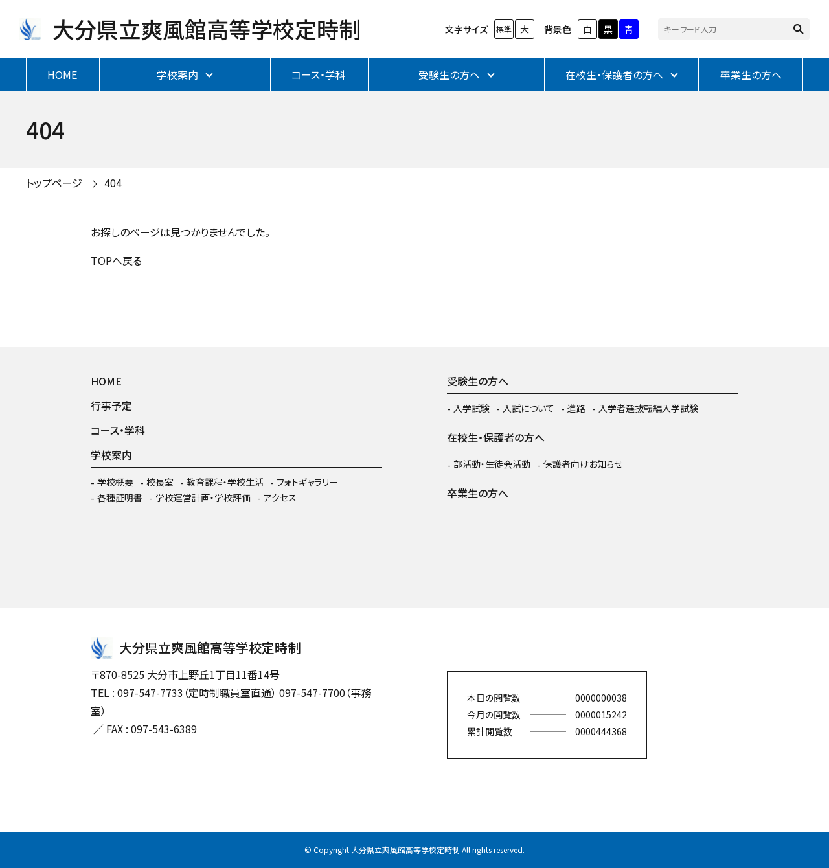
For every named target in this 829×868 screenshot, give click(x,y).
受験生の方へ (449, 74)
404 (113, 182)
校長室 (160, 481)
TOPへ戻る (116, 260)
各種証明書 (119, 497)
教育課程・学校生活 (225, 481)
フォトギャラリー (307, 481)
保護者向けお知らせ (582, 463)
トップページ (54, 182)
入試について (528, 408)
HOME (62, 74)
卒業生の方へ (751, 74)
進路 (576, 408)
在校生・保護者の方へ (614, 74)
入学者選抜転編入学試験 (648, 408)
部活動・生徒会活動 (491, 463)
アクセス (280, 497)
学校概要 (115, 481)
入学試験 (471, 408)
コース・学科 (318, 74)
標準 (504, 28)
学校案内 (177, 74)
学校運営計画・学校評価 (203, 497)
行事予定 (111, 405)
